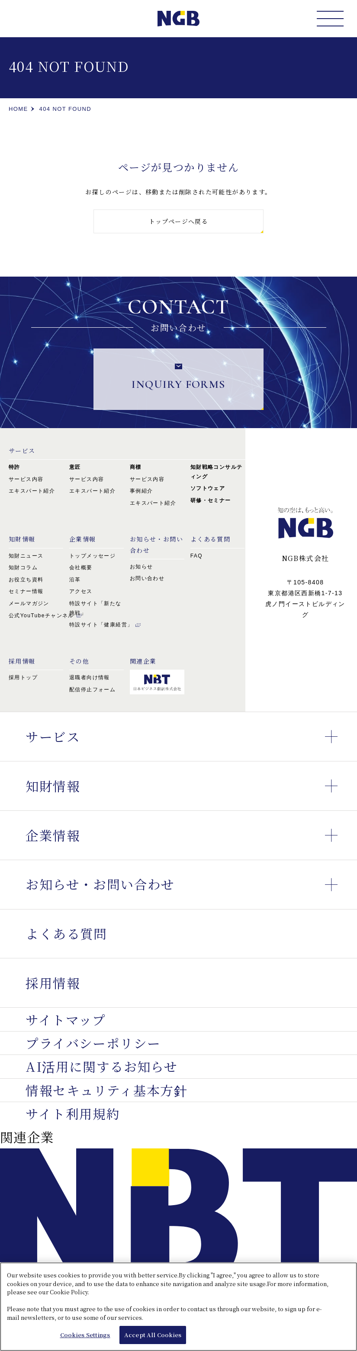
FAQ (196, 556)
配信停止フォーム (92, 690)
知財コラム (23, 567)
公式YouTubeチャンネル (41, 616)
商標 (136, 467)
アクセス (81, 591)
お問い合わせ (147, 578)
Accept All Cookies (152, 1338)
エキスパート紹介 (32, 491)
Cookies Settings (85, 1338)
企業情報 (82, 539)
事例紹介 (141, 491)
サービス (22, 450)
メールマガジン (29, 603)
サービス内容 (26, 479)
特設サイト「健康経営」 (101, 625)
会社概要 (81, 567)
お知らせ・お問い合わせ (191, 884)
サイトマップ (66, 1019)
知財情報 (22, 539)
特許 (14, 467)
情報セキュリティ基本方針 (106, 1090)
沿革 (75, 580)
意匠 (75, 467)
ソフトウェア (207, 488)
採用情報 (53, 983)
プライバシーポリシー (93, 1043)
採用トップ (23, 677)
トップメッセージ (92, 556)
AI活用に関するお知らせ (101, 1066)
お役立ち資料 (26, 580)
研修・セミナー (210, 500)
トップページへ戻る (179, 221)
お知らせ (141, 567)
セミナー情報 (26, 591)
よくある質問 (66, 933)
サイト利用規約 (73, 1113)
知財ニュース (26, 556)
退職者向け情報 (89, 677)
